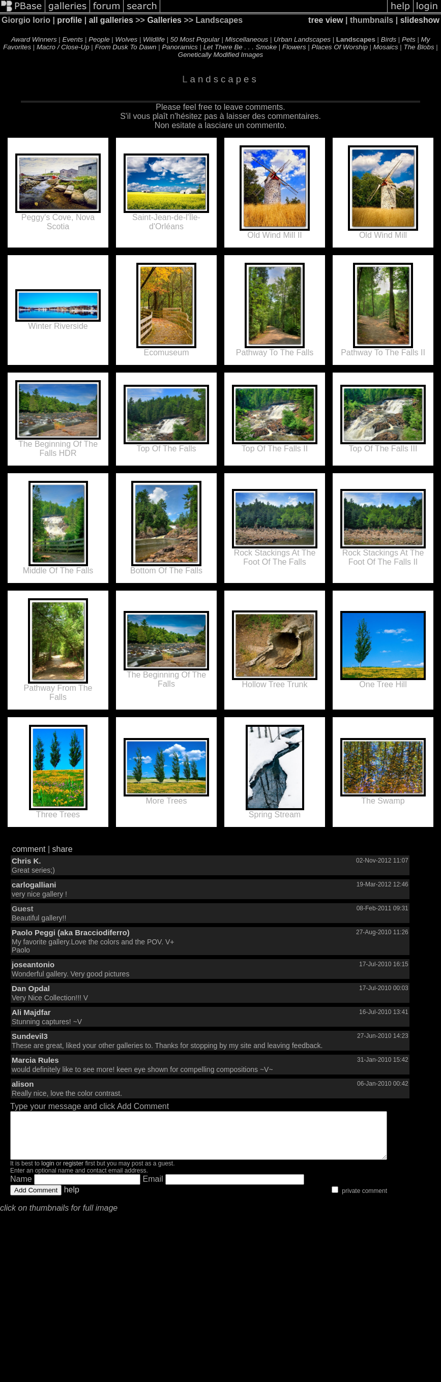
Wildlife (154, 39)
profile (69, 20)
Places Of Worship (340, 47)
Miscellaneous (246, 39)
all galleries (111, 20)
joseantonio (33, 964)
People (99, 39)
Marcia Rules (35, 1060)
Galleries (164, 20)
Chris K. (26, 860)
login (47, 1172)
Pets (409, 39)
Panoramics (179, 47)
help (71, 1198)
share (62, 849)
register (73, 1172)
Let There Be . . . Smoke (240, 47)
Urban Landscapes (302, 39)
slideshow (419, 20)
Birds (388, 39)
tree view (325, 20)
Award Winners (34, 39)
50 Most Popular (195, 39)
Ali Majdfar (31, 1012)
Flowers (294, 47)
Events (73, 39)
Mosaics (385, 47)
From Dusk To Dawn (126, 47)
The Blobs (419, 47)
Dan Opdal (31, 988)
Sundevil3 (30, 1036)
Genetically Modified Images (220, 54)
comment (29, 849)
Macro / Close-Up (63, 47)
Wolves (126, 39)
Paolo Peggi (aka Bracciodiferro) (71, 932)
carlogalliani (34, 884)
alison (23, 1084)
